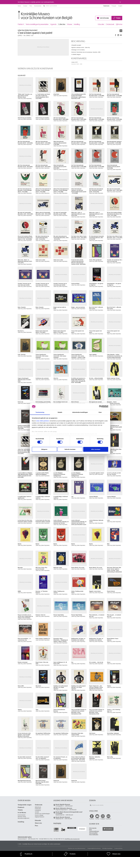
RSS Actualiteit (93, 833)
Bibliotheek (38, 807)
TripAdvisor (108, 819)
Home (19, 6)
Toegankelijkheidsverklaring (94, 848)
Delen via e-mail (121, 35)
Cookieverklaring (118, 848)
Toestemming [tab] (40, 412)
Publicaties (38, 808)
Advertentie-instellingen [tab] (80, 412)
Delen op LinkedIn (118, 35)
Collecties (61, 24)
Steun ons (38, 823)
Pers (31, 6)
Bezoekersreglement (23, 818)
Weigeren (44, 449)
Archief (37, 812)
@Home (119, 24)
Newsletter (109, 829)
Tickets (118, 18)
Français (114, 6)
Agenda (53, 24)
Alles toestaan (95, 449)
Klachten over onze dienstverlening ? (77, 848)
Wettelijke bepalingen (107, 848)
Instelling (77, 24)
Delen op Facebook (115, 35)
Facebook (91, 819)
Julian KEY (76, 63)
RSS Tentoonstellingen (94, 830)
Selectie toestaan (70, 449)
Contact (25, 6)
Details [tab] (60, 412)
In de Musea (22, 812)
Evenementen (37, 6)
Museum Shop (22, 816)
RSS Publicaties (93, 834)
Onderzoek (110, 24)
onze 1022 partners (42, 421)
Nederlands (106, 6)
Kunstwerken (121, 30)
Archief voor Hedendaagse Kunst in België (42, 814)
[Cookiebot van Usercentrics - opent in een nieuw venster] (100, 406)
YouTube (97, 819)
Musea (69, 24)
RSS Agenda (92, 828)
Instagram (102, 819)
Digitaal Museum (39, 817)
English (120, 6)
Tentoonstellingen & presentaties (37, 24)
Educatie (101, 24)
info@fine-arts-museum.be (72, 839)
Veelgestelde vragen (25, 805)
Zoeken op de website (44, 5)
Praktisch (21, 24)
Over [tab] (100, 412)
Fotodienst (38, 810)
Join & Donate (104, 18)
